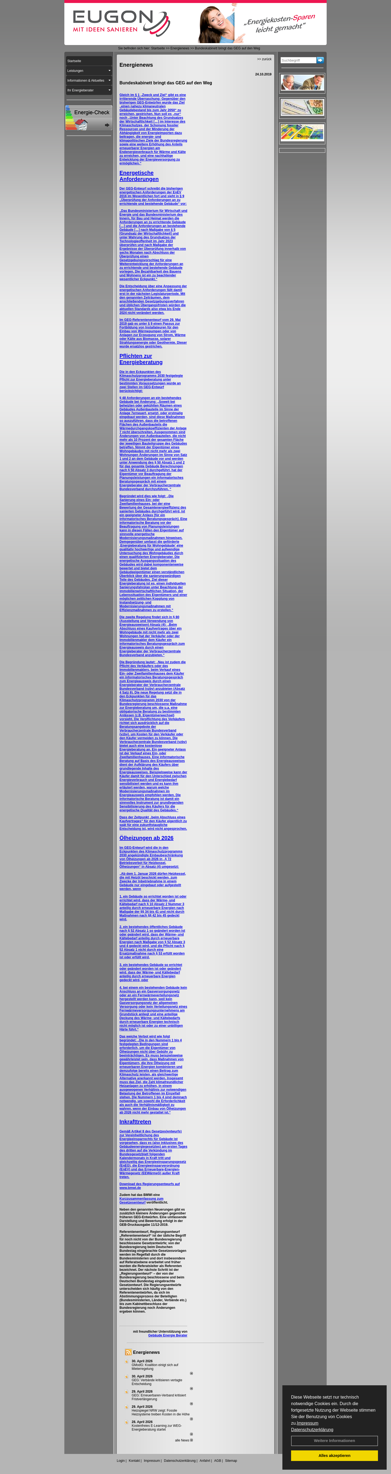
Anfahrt (205, 1461)
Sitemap (231, 1461)
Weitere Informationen (334, 1440)
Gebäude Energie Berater (167, 1335)
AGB (217, 1461)
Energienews (146, 1352)
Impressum (307, 1423)
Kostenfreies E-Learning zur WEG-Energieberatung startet (157, 1427)
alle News (184, 1440)
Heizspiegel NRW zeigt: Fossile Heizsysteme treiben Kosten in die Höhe (161, 1412)
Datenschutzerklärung (312, 1429)
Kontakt (134, 1461)
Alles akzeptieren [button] (335, 1455)
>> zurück (264, 59)
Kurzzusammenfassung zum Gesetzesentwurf (141, 1200)
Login (121, 1461)
